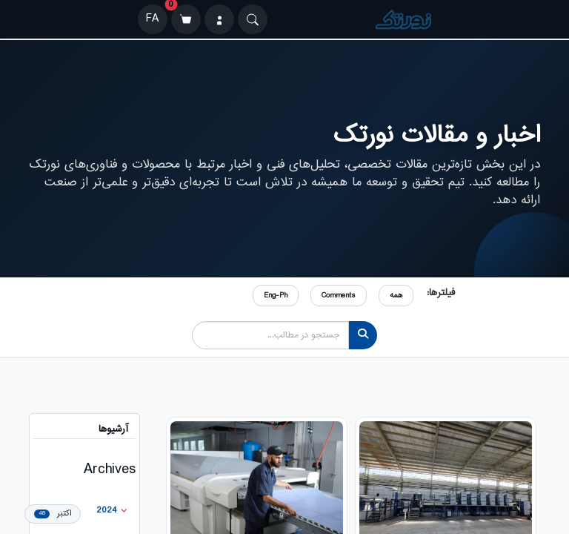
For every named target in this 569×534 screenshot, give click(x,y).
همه (396, 295)
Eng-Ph (275, 295)
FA (152, 19)
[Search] (252, 19)
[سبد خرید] (186, 19)
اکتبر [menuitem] (52, 513)
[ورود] (219, 19)
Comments (339, 295)
